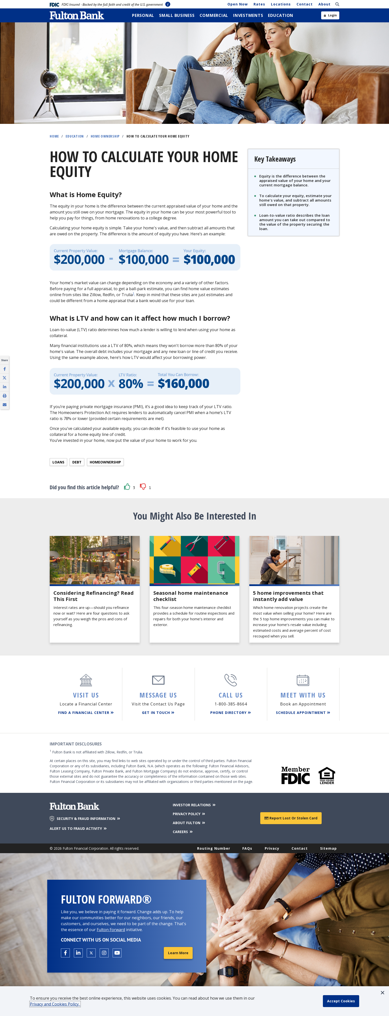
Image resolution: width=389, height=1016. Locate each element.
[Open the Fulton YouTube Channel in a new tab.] (117, 952)
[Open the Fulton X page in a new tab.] (91, 952)
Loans (58, 462)
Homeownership (105, 462)
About (324, 4)
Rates (259, 4)
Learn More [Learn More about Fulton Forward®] (178, 952)
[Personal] (143, 15)
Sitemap (328, 848)
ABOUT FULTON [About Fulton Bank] (189, 822)
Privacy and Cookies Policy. (55, 1004)
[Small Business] (177, 15)
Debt (77, 462)
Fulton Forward (111, 929)
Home (54, 136)
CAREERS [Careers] (183, 831)
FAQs (247, 848)
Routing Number (213, 848)
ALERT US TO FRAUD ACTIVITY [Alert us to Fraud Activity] (78, 828)
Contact (305, 4)
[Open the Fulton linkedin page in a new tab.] (78, 952)
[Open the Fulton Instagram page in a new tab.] (104, 952)
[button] (127, 486)
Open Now (237, 4)
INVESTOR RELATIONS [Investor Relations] (194, 805)
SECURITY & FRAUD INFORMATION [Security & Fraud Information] (89, 818)
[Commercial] (214, 15)
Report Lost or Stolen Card (290, 818)
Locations (281, 4)
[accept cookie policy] (341, 1001)
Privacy (272, 848)
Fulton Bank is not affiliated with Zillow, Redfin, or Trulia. (96, 751)
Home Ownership (105, 136)
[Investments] (248, 15)
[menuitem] (143, 15)
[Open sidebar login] (330, 15)
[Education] (280, 15)
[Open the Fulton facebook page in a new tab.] (65, 952)
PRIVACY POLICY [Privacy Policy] (189, 813)
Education (75, 136)
